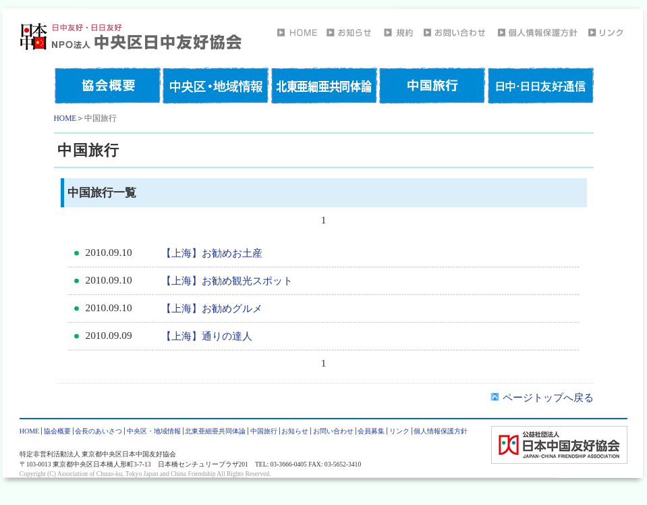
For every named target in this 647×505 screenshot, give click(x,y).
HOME (65, 118)
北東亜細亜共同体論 (215, 431)
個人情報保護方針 (441, 431)
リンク (399, 431)
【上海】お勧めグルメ (211, 308)
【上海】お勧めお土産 (211, 253)
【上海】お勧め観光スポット (227, 280)
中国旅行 (263, 431)
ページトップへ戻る (542, 397)
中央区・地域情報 (154, 431)
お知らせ (294, 431)
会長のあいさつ (98, 431)
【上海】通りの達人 (206, 336)
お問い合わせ (333, 431)
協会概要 (57, 431)
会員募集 (371, 431)
